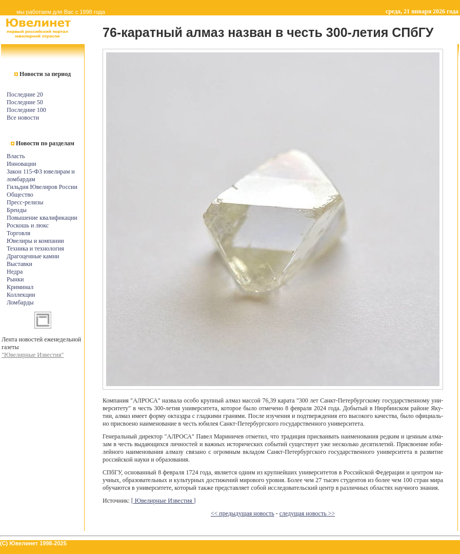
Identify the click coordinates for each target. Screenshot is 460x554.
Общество (20, 194)
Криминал (20, 287)
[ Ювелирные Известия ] (163, 500)
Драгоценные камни (33, 256)
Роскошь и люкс (28, 225)
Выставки (19, 264)
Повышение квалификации (42, 217)
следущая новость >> (307, 513)
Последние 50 (25, 102)
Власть (16, 156)
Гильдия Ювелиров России (42, 186)
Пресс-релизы (25, 202)
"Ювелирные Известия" (33, 354)
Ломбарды (20, 302)
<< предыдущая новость (242, 513)
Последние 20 (25, 94)
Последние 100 (26, 109)
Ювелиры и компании (35, 240)
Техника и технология (35, 248)
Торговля (18, 233)
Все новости (23, 117)
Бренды (17, 210)
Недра (15, 271)
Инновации (21, 163)
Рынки (15, 279)
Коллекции (21, 294)
